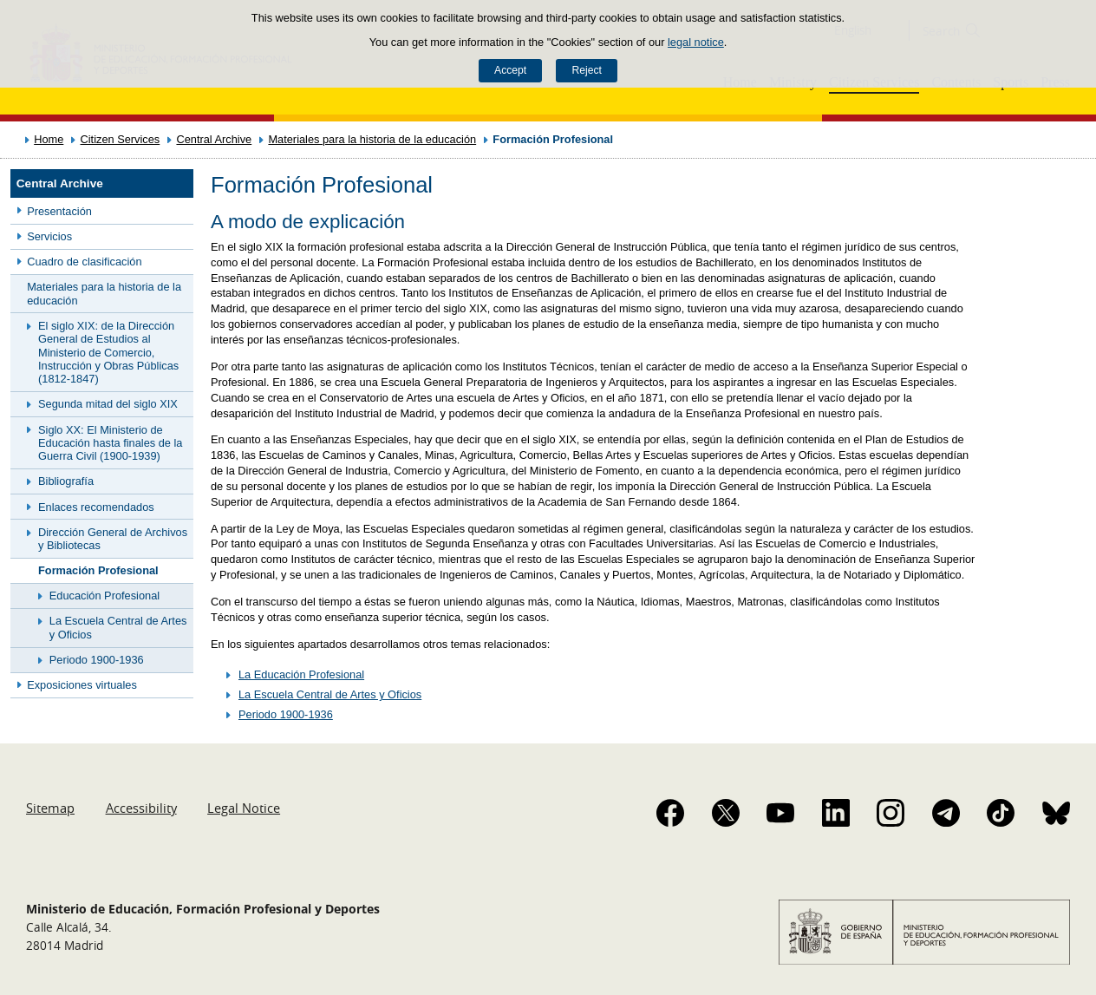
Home (48, 139)
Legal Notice (243, 807)
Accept (510, 70)
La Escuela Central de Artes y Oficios (118, 627)
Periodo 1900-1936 (96, 659)
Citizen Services (120, 139)
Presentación (59, 211)
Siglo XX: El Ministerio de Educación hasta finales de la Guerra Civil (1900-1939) (110, 443)
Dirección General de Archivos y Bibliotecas (112, 539)
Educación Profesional (104, 595)
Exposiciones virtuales (82, 684)
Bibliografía (66, 481)
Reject (586, 70)
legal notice (696, 42)
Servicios (49, 236)
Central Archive (213, 139)
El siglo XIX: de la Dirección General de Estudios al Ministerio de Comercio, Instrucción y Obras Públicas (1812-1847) (108, 352)
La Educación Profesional (301, 674)
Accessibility (141, 807)
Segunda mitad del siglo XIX (108, 403)
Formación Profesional (98, 570)
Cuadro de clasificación (84, 261)
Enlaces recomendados (96, 507)
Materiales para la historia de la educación (372, 139)
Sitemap (50, 807)
